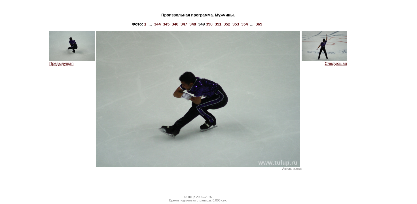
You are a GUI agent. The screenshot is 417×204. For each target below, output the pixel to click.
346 (175, 24)
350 (209, 24)
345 (166, 24)
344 (157, 24)
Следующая (324, 62)
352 (227, 24)
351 (218, 24)
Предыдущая (72, 62)
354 (244, 24)
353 (235, 24)
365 (259, 24)
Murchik (297, 168)
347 (184, 24)
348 (192, 24)
